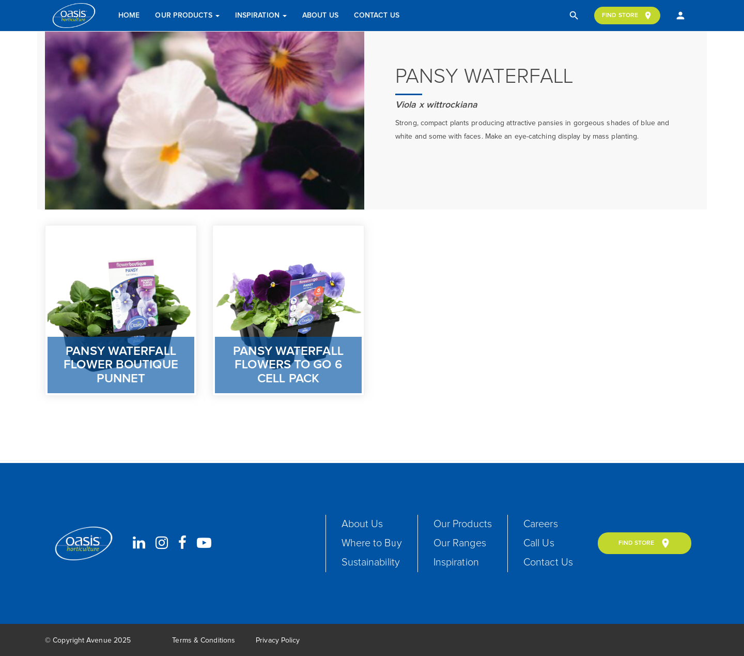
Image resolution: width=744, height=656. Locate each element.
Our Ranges (459, 543)
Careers (540, 524)
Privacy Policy (278, 640)
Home (129, 15)
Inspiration (261, 15)
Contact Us (376, 15)
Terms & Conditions (203, 640)
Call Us (538, 543)
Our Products (187, 15)
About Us (320, 15)
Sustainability (371, 562)
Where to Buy (372, 543)
